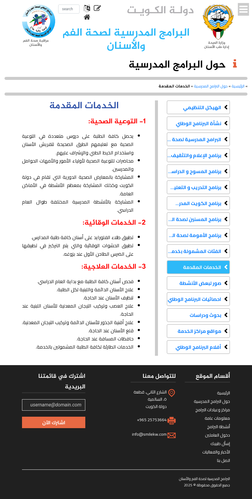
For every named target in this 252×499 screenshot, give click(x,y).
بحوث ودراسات (205, 315)
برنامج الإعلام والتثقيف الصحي (194, 155)
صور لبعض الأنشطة (200, 283)
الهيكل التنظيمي (202, 107)
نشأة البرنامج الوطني (198, 123)
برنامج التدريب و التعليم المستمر (194, 187)
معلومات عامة (217, 418)
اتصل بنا (223, 460)
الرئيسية (238, 86)
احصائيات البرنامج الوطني (194, 299)
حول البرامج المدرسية (211, 86)
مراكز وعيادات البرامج (212, 410)
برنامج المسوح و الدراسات (194, 171)
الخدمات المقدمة (202, 267)
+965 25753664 (152, 420)
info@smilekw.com (149, 434)
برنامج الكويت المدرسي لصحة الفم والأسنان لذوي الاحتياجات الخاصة (194, 203)
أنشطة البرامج (218, 427)
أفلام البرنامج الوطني (198, 347)
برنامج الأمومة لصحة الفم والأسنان (194, 235)
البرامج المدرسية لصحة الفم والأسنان (194, 139)
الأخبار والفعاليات (216, 452)
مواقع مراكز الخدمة (199, 331)
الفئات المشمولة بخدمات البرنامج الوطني (194, 251)
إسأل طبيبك (220, 443)
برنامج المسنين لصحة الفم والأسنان (194, 219)
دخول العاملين (217, 435)
